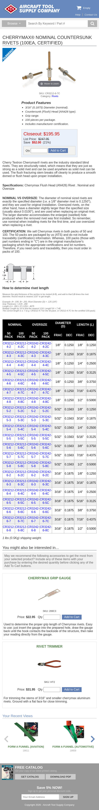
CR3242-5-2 (33, 409)
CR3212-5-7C (21, 455)
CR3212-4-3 (9, 354)
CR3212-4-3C (21, 354)
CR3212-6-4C (21, 492)
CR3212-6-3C (21, 482)
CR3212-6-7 (9, 519)
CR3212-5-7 (9, 455)
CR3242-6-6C (46, 510)
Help (77, 14)
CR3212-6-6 (9, 510)
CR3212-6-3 (9, 482)
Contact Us (91, 14)
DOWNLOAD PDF (60, 776)
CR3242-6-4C (46, 492)
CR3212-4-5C (21, 372)
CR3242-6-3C (46, 482)
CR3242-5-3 (33, 418)
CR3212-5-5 (9, 437)
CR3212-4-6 (9, 381)
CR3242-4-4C (46, 363)
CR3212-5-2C (21, 409)
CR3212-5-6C (21, 446)
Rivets (55, 96)
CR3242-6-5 (33, 501)
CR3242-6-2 (33, 473)
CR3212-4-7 (9, 391)
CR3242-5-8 (33, 464)
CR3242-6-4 (33, 492)
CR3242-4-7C (46, 391)
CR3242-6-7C (46, 519)
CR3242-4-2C (46, 345)
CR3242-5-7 (33, 455)
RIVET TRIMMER (49, 646)
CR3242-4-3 (33, 354)
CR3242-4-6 (33, 381)
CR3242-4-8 (33, 400)
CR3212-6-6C (21, 510)
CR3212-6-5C (21, 501)
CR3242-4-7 (33, 391)
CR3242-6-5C (46, 501)
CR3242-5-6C (46, 446)
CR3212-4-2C (21, 345)
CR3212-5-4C (21, 427)
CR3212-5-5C (21, 437)
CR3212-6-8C (21, 528)
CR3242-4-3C (46, 354)
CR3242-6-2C (46, 473)
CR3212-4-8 (9, 400)
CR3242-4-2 (33, 345)
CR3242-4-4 (33, 363)
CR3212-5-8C (21, 464)
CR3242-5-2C (46, 409)
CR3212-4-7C (21, 391)
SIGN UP (68, 797)
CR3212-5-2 (9, 409)
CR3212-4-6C (21, 381)
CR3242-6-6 (33, 510)
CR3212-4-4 (9, 363)
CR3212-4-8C (21, 400)
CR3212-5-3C (21, 418)
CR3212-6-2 (9, 473)
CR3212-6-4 (9, 492)
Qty (36, 150)
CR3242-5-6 (33, 446)
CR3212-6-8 (9, 528)
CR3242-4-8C (46, 400)
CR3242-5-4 (33, 427)
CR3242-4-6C (46, 381)
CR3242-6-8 (33, 528)
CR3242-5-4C (46, 427)
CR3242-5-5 (33, 437)
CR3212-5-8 (9, 464)
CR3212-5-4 (9, 427)
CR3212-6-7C (21, 519)
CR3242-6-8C (46, 528)
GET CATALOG (30, 776)
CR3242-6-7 (33, 519)
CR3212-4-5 (9, 372)
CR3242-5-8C (46, 464)
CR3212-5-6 (9, 446)
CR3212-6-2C (21, 473)
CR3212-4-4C (21, 363)
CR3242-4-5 (33, 372)
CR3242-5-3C (46, 418)
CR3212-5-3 (9, 418)
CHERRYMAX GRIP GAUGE (49, 578)
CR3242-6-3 (33, 482)
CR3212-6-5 (9, 501)
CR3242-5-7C (46, 455)
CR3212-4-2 (9, 345)
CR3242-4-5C (46, 372)
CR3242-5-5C (46, 437)
